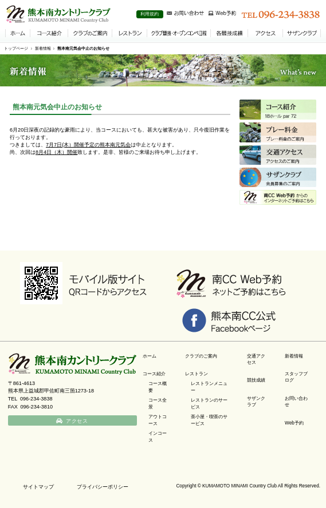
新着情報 (43, 48)
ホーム (149, 356)
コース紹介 (154, 373)
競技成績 (256, 380)
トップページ (16, 48)
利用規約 (149, 14)
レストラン (196, 373)
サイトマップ (38, 487)
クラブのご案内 (201, 356)
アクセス (77, 421)
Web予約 (294, 423)
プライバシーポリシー (102, 487)
